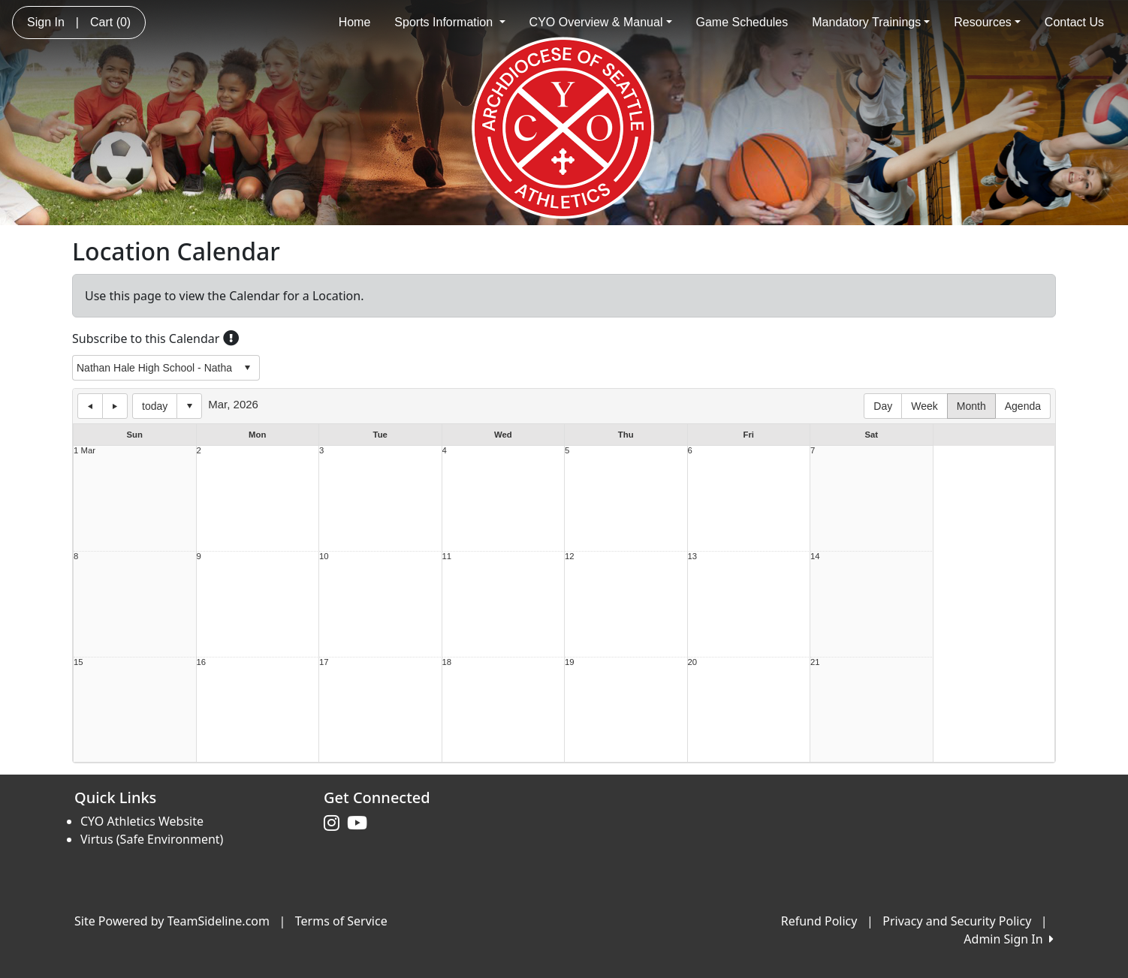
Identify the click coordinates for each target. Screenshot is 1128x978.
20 (693, 662)
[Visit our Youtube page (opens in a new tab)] (361, 823)
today (154, 406)
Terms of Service (341, 921)
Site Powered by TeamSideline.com (172, 921)
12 (570, 556)
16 (202, 662)
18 (447, 662)
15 (78, 662)
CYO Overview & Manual (600, 22)
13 (693, 556)
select (247, 368)
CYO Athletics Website (142, 821)
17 (324, 662)
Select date (189, 406)
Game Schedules (742, 22)
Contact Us (1074, 22)
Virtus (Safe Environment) (151, 839)
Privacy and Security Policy (956, 921)
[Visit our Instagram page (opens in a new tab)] (335, 823)
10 (324, 556)
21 (815, 662)
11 (447, 556)
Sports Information (449, 22)
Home (355, 22)
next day (115, 406)
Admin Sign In (1009, 939)
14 (815, 556)
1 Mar (84, 451)
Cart (110, 22)
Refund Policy (819, 921)
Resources (987, 22)
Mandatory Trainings (871, 22)
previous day (90, 406)
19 (570, 662)
